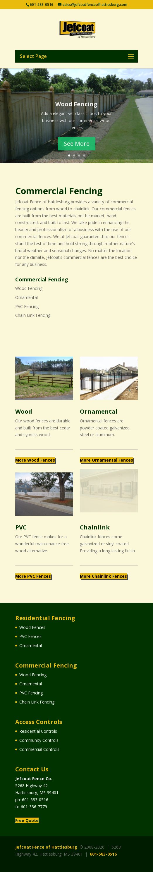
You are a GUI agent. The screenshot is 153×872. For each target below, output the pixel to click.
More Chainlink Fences (103, 576)
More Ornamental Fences (106, 460)
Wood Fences (32, 627)
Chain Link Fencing (32, 315)
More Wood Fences (35, 460)
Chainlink (95, 527)
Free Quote (27, 820)
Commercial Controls (39, 749)
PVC (21, 527)
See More (77, 148)
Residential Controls (38, 731)
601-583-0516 (35, 799)
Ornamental (26, 297)
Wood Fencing (76, 108)
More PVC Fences (33, 576)
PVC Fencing (27, 306)
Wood (23, 411)
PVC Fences (30, 636)
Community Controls (39, 740)
